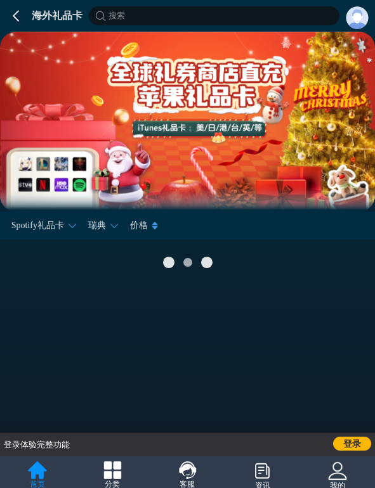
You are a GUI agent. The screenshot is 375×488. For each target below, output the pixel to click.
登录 (352, 444)
